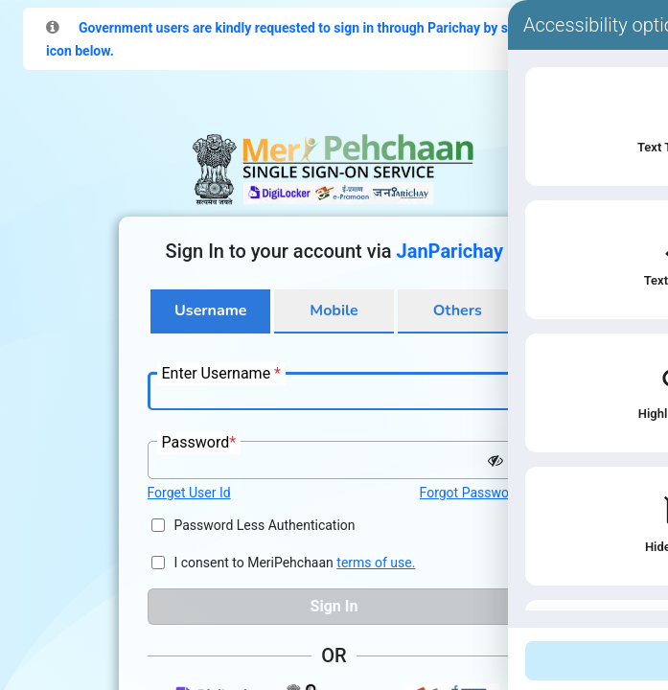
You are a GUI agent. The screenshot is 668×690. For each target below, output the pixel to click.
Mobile (333, 310)
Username (210, 310)
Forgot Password (470, 492)
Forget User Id (189, 492)
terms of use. (375, 562)
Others (457, 310)
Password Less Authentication (265, 525)
